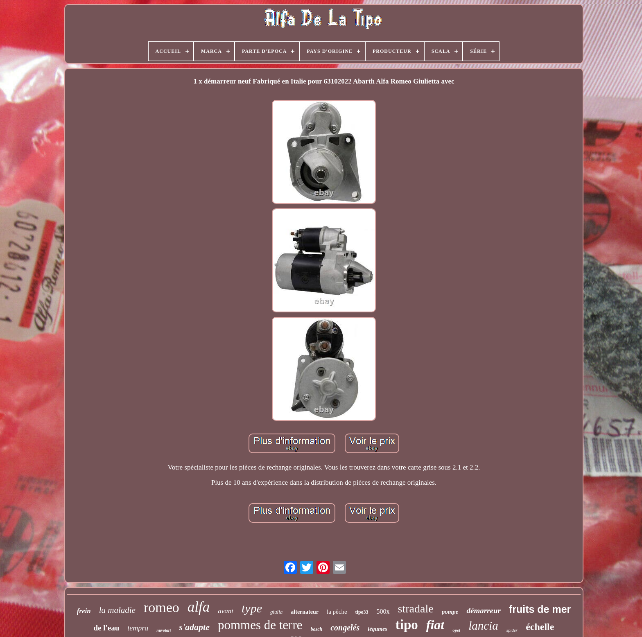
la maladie (117, 610)
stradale (416, 608)
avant (225, 611)
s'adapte (194, 627)
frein (84, 611)
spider (512, 630)
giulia (276, 612)
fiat (435, 624)
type (252, 608)
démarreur (483, 610)
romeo (161, 607)
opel (456, 630)
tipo (407, 624)
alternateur (305, 612)
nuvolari (163, 630)
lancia (483, 625)
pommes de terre (260, 625)
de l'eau (107, 627)
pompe (450, 611)
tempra (137, 628)
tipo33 (361, 612)
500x (383, 611)
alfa (199, 607)
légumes (377, 629)
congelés (344, 627)
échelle (540, 626)
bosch (317, 629)
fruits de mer (540, 609)
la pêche (337, 611)
